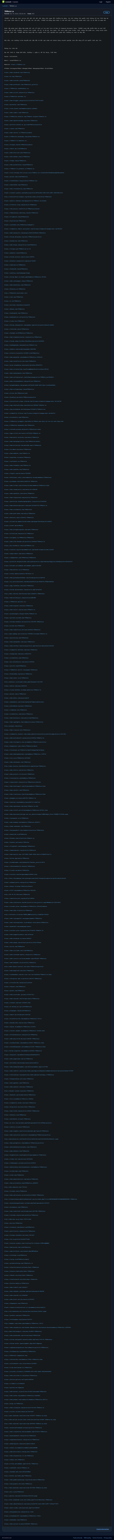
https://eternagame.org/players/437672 (18, 1319)
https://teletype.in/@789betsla (15, 1255)
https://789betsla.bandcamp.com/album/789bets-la (22, 136)
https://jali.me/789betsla (13, 297)
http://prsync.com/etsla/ (13, 726)
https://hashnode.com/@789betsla (16, 269)
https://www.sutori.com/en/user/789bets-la (19, 609)
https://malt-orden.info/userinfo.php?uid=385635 (22, 1508)
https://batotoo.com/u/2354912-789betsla (19, 517)
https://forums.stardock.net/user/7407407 (19, 1235)
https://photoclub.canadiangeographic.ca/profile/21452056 (25, 501)
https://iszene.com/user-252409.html (17, 1002)
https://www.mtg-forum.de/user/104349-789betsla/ (22, 1039)
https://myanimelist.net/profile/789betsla (19, 317)
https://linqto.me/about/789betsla (16, 870)
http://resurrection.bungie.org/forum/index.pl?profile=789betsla (28, 197)
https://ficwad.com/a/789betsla (15, 1191)
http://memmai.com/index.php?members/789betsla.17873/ (23, 1323)
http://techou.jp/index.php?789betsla (17, 1476)
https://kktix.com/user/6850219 (15, 686)
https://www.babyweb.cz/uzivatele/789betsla (20, 962)
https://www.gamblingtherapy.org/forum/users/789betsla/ (24, 1480)
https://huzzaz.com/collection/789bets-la (19, 838)
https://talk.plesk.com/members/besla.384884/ (20, 108)
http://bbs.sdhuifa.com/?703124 (15, 1187)
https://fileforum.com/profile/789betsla (19, 533)
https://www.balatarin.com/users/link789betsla (21, 718)
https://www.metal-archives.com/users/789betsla (21, 437)
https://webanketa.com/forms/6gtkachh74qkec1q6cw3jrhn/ (24, 702)
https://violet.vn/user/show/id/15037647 (19, 1411)
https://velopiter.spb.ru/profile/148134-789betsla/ (23, 978)
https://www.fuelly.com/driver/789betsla (19, 770)
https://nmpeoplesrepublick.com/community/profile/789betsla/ (26, 1347)
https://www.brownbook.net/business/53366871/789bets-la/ (25, 409)
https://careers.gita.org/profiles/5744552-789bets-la (23, 930)
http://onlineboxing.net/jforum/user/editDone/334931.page (25, 1311)
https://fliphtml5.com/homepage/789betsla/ (19, 846)
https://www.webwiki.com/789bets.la (17, 453)
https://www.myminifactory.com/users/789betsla (21, 1179)
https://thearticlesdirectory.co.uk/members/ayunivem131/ (25, 1307)
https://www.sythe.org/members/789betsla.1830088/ (22, 1395)
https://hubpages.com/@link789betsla (17, 1010)
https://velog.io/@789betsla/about (16, 1259)
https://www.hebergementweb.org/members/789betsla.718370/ (25, 754)
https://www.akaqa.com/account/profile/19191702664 (22, 942)
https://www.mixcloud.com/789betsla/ (17, 152)
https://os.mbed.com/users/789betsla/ (17, 449)
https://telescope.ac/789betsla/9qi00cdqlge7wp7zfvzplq (24, 750)
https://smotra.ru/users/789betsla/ (17, 1127)
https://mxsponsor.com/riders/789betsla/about (20, 746)
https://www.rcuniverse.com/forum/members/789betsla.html (25, 794)
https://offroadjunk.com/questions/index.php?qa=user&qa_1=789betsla (29, 1075)
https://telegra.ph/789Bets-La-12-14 (17, 249)
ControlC (5, 6)
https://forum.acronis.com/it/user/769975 (19, 257)
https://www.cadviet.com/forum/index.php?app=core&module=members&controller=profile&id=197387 (38, 1071)
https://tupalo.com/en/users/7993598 (17, 473)
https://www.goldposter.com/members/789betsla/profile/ (24, 1143)
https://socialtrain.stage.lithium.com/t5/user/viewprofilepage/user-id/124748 (32, 401)
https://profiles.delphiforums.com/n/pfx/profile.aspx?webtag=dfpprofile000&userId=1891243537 (38, 561)
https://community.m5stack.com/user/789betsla (20, 650)
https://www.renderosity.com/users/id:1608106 (20, 489)
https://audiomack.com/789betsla (16, 313)
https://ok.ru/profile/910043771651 (17, 1239)
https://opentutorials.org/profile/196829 (19, 898)
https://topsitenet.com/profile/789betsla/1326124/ (22, 782)
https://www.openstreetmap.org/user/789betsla (20, 120)
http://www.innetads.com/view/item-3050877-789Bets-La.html (25, 1415)
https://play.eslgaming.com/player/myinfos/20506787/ (23, 365)
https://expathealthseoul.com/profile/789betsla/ (22, 1439)
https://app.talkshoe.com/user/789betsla (19, 585)
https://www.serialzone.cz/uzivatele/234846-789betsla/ (24, 1195)
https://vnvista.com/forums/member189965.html (20, 874)
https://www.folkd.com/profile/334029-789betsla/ (22, 1111)
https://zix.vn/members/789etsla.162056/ (19, 1099)
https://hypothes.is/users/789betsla (17, 457)
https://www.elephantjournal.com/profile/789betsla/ (23, 337)
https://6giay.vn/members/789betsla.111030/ (20, 1026)
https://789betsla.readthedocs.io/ (16, 88)
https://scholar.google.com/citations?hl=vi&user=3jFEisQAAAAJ (26, 1243)
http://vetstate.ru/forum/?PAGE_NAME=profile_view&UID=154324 (26, 914)
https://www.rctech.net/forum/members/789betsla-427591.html (26, 810)
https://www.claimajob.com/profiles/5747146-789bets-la (24, 1407)
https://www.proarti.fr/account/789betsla (19, 774)
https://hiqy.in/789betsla (13, 1403)
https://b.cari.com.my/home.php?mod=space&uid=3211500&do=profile (28, 1123)
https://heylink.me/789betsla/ (15, 221)
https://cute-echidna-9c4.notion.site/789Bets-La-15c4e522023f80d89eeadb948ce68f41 (34, 173)
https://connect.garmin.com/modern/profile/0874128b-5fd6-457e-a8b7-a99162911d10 (33, 193)
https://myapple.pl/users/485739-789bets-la (20, 798)
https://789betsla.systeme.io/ (15, 96)
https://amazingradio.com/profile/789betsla (20, 850)
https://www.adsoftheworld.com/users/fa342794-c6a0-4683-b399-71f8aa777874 (31, 1504)
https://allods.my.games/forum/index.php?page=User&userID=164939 (28, 521)
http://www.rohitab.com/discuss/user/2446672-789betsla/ (24, 593)
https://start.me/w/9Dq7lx (13, 525)
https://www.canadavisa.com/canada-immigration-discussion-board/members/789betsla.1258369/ (37, 1327)
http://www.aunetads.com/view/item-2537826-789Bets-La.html (25, 1488)
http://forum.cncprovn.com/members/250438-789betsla (23, 1051)
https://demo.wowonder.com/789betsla (17, 826)
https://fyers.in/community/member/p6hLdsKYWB (20, 1448)
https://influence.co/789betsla (15, 461)
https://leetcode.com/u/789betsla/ (16, 329)
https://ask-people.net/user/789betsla (18, 1484)
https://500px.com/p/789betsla (15, 160)
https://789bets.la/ (18, 64)
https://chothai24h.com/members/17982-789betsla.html (23, 1359)
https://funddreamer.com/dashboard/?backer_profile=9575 (24, 862)
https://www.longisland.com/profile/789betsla (20, 497)
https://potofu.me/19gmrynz (14, 1387)
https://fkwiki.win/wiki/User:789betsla (18, 1275)
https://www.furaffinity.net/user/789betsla (20, 361)
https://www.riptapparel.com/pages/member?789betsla (23, 918)
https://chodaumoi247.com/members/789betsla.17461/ (22, 1516)
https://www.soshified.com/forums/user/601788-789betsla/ (25, 1211)
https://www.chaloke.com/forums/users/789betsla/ (22, 998)
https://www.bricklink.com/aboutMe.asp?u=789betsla (22, 445)
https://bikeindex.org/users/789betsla (18, 674)
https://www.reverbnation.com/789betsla (18, 189)
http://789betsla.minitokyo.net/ (16, 293)
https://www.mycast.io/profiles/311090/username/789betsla (25, 1391)
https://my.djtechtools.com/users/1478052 (19, 662)
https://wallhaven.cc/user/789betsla (17, 1119)
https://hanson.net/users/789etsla (16, 842)
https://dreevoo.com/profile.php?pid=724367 (20, 261)
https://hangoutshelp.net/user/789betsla (19, 1079)
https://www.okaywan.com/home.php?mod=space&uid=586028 (24, 1291)
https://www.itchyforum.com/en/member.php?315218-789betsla (25, 1431)
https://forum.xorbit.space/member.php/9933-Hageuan (23, 1343)
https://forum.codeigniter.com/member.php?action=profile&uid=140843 (29, 325)
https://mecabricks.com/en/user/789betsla (19, 1023)
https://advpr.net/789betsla (14, 1459)
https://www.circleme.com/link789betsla (18, 950)
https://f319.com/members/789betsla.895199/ (20, 890)
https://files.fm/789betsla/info (16, 393)
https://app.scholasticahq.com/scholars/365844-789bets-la (25, 405)
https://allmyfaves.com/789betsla (16, 658)
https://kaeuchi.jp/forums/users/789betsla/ (20, 1095)
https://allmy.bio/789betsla (14, 626)
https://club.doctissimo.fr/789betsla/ (18, 1367)
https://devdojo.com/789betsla (15, 1115)
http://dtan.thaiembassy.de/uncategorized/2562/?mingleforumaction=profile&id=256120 (35, 878)
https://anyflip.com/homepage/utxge (17, 273)
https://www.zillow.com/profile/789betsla (19, 92)
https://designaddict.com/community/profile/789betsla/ (24, 830)
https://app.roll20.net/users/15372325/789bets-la (22, 433)
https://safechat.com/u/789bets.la (16, 1468)
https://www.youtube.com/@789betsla (17, 80)
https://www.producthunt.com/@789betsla (18, 165)
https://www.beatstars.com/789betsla (17, 285)
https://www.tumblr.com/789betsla (16, 112)
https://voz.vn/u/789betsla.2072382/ (17, 758)
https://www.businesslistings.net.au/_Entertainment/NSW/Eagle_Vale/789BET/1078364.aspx (36, 814)
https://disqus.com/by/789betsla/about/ (18, 144)
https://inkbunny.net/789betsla (15, 710)
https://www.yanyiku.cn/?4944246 (16, 1295)
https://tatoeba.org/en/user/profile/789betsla (21, 1215)
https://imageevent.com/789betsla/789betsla (20, 557)
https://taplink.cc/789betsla (14, 265)
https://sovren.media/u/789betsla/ (16, 1283)
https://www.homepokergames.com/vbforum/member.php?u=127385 (26, 1067)
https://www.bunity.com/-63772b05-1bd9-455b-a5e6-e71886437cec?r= (28, 854)
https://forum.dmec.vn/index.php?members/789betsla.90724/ (25, 277)
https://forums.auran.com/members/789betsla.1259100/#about (25, 906)
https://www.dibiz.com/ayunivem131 (16, 698)
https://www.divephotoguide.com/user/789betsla (21, 529)
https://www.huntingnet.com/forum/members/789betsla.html (25, 786)
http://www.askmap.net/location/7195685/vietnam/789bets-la (25, 634)
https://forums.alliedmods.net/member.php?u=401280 (22, 565)
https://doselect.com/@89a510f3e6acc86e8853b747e (22, 1055)
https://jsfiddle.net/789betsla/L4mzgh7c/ (19, 225)
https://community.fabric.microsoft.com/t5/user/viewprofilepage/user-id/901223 (33, 229)
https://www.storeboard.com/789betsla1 (18, 509)
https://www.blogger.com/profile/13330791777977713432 (23, 100)
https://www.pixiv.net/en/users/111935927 (19, 1299)
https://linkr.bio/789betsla (14, 321)
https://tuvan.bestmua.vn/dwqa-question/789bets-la (22, 690)
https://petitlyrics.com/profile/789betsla (19, 1231)
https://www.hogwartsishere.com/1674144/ (19, 934)
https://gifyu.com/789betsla (14, 990)
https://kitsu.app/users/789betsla (16, 858)
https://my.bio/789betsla (13, 1223)
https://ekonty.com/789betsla (14, 986)
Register (108, 2)
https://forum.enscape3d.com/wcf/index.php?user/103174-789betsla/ (28, 1339)
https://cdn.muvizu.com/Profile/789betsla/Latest (22, 209)
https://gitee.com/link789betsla (16, 176)
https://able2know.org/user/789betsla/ (18, 706)
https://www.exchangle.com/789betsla (17, 762)
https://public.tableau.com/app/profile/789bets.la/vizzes (25, 201)
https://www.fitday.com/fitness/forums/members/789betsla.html (26, 485)
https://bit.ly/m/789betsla (14, 1492)
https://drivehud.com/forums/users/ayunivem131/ (21, 1063)
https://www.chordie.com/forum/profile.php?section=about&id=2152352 (29, 646)
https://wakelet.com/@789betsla (15, 253)
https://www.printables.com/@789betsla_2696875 (21, 1183)
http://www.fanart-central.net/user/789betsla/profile (23, 966)
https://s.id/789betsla (12, 301)
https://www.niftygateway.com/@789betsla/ (19, 389)
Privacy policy (108, 1538)
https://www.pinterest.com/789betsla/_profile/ (21, 84)
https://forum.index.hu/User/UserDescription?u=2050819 (24, 341)
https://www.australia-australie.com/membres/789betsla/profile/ (27, 1135)
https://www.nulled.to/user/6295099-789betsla (20, 1524)
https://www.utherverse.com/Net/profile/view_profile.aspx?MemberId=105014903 (32, 902)
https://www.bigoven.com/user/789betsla (18, 606)
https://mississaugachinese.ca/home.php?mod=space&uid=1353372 (26, 1203)
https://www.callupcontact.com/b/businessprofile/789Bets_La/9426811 (29, 377)
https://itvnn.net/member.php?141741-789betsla (21, 1464)
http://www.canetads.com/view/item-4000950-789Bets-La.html (25, 1423)
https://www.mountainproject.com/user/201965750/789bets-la (25, 505)
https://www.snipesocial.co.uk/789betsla (19, 1456)
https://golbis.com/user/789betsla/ (17, 1315)
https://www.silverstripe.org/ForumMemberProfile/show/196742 (26, 369)
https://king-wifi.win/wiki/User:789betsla (19, 1107)
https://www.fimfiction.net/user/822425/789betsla (22, 630)
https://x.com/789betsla (13, 76)
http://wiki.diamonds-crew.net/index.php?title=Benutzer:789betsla (28, 1500)
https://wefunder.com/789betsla (15, 1520)
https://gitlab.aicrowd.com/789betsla (17, 618)
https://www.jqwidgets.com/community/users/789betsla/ (23, 722)
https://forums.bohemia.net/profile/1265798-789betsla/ (24, 622)
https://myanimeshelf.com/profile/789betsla (20, 1435)
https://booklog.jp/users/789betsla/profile (20, 397)
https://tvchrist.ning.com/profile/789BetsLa (20, 205)
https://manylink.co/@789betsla (15, 834)
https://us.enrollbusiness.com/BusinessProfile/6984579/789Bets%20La (29, 581)
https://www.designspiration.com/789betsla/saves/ (22, 441)
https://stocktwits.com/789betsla (16, 417)
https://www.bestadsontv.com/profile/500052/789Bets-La (24, 738)
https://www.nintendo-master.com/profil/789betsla (22, 954)
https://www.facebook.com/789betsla (17, 72)
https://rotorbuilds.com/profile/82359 (18, 982)
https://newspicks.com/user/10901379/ (17, 654)
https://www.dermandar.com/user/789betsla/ (19, 642)
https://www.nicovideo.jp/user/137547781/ (19, 994)
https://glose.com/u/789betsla (15, 694)
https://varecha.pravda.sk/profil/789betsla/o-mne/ (22, 429)
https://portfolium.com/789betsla (16, 638)
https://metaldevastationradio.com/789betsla (20, 1147)
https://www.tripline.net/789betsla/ (17, 730)
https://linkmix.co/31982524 (14, 1383)
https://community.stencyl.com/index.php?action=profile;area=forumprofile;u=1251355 (35, 734)
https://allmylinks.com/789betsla (16, 1171)
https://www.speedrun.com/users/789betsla (19, 493)
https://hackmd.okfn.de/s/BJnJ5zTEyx (17, 1472)
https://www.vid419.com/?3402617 (16, 1287)
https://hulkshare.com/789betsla (16, 1207)
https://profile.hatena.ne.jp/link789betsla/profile (23, 124)
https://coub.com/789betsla (14, 1175)
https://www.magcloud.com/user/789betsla (19, 970)
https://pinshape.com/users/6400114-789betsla (20, 481)
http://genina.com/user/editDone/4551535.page (20, 1496)
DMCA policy (87, 1538)
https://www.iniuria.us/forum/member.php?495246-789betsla (25, 958)
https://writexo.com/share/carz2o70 (17, 305)
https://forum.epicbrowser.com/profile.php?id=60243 (23, 589)
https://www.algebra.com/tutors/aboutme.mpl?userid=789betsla (26, 1131)
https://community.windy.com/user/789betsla (20, 1103)
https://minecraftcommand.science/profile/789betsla (23, 1427)
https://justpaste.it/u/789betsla (16, 818)
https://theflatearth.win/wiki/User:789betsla (20, 1279)
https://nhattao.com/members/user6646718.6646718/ (22, 802)
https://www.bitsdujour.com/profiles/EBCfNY (20, 598)
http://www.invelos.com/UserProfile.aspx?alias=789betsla (25, 766)
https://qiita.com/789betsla (14, 946)
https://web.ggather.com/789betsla (16, 1083)
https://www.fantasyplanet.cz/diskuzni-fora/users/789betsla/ (26, 922)
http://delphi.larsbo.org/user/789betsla (19, 1091)
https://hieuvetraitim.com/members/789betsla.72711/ (23, 1018)
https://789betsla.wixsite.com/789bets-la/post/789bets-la (25, 116)
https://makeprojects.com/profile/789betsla (20, 882)
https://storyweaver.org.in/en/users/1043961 (20, 1363)
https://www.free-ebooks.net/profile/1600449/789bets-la (24, 541)
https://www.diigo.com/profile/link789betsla (20, 245)
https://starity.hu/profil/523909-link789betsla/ (22, 353)
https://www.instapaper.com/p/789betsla (18, 281)
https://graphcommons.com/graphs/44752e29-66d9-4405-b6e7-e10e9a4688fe (29, 385)
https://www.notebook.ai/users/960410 (17, 938)
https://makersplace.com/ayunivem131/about (19, 1443)
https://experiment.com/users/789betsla (18, 553)
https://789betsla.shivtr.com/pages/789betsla (20, 670)
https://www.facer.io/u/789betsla (16, 678)
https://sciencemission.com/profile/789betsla (20, 1034)
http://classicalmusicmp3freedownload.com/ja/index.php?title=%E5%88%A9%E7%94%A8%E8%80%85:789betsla (40, 1199)
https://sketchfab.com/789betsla (16, 185)
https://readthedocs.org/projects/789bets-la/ (20, 181)
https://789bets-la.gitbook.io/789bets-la (19, 168)
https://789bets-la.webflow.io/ (15, 140)
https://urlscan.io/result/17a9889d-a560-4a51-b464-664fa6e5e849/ (28, 1371)
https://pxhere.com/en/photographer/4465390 (20, 349)
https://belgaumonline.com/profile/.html (19, 1512)
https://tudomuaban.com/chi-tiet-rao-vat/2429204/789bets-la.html (28, 974)
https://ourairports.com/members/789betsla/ (20, 778)
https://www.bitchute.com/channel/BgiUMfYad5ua (21, 1251)
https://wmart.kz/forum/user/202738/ (17, 1014)
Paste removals (77, 1538)
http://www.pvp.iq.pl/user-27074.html (17, 1219)
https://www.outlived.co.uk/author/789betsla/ (20, 1375)
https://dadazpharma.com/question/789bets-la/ (20, 345)
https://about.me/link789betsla (15, 148)
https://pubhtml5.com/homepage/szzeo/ (17, 926)
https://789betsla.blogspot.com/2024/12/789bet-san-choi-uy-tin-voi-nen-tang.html (34, 421)
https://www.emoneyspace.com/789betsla (18, 373)
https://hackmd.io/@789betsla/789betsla (18, 333)
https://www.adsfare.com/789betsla (16, 1151)
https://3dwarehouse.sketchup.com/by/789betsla (21, 213)
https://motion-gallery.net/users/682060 (19, 1379)
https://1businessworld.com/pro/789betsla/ (19, 866)
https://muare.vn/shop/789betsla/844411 (18, 886)
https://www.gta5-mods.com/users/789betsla (19, 513)
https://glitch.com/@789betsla (15, 666)
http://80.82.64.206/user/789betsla (17, 894)
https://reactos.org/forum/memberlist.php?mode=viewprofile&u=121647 (29, 549)
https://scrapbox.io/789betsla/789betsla (19, 537)
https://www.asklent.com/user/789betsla (18, 1087)
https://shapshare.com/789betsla (16, 1303)
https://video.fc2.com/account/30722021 (18, 1159)
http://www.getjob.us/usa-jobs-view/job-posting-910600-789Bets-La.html (30, 1419)
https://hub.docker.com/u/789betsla (17, 156)
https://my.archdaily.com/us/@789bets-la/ (19, 545)
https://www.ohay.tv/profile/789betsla (18, 910)
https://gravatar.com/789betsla (15, 104)
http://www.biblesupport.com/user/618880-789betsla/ (23, 1331)
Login (100, 2)
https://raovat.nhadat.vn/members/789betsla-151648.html (24, 1031)
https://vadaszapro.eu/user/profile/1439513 (20, 1163)
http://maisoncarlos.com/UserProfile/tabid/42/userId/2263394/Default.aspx (31, 1139)
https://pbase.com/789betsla (14, 309)
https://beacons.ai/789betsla (14, 289)
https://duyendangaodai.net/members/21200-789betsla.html (25, 1047)
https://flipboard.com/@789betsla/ (16, 217)
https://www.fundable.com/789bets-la (17, 465)
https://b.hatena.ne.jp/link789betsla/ (18, 1006)
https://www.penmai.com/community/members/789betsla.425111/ (26, 1399)
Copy (106, 12)
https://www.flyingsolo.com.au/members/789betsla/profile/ (25, 742)
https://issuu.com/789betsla (14, 128)
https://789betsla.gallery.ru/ (15, 601)
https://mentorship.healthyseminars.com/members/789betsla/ (25, 1167)
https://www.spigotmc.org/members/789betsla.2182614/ (23, 357)
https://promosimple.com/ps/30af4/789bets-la (20, 614)
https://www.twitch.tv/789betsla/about (18, 132)
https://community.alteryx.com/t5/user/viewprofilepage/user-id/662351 (29, 413)
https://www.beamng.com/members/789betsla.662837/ (22, 822)
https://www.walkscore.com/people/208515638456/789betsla (25, 233)
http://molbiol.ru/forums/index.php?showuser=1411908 (23, 682)
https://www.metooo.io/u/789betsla (16, 569)
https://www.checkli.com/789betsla (16, 790)
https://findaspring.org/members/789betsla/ (20, 1351)
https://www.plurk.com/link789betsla (17, 1247)
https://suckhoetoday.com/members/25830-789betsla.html (24, 1043)
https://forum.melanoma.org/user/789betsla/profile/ (23, 237)
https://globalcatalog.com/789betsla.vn (18, 1263)
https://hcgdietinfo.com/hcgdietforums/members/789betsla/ (25, 1155)
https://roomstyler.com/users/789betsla (18, 714)
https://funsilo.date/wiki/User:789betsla (19, 1271)
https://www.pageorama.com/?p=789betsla (18, 1059)
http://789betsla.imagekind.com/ (16, 1355)
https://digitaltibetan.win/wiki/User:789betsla (21, 1267)
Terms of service (97, 1538)
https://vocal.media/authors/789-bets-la (19, 573)
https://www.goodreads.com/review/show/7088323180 (22, 1335)
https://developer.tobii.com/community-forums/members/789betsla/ (28, 477)
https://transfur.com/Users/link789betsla (19, 1227)
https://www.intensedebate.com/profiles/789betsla (22, 381)
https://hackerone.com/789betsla (16, 241)
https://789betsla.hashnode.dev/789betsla (19, 425)
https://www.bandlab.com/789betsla (16, 469)
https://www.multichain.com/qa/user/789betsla (20, 1451)
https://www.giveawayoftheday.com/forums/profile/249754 (24, 577)
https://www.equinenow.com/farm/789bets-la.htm (21, 806)
